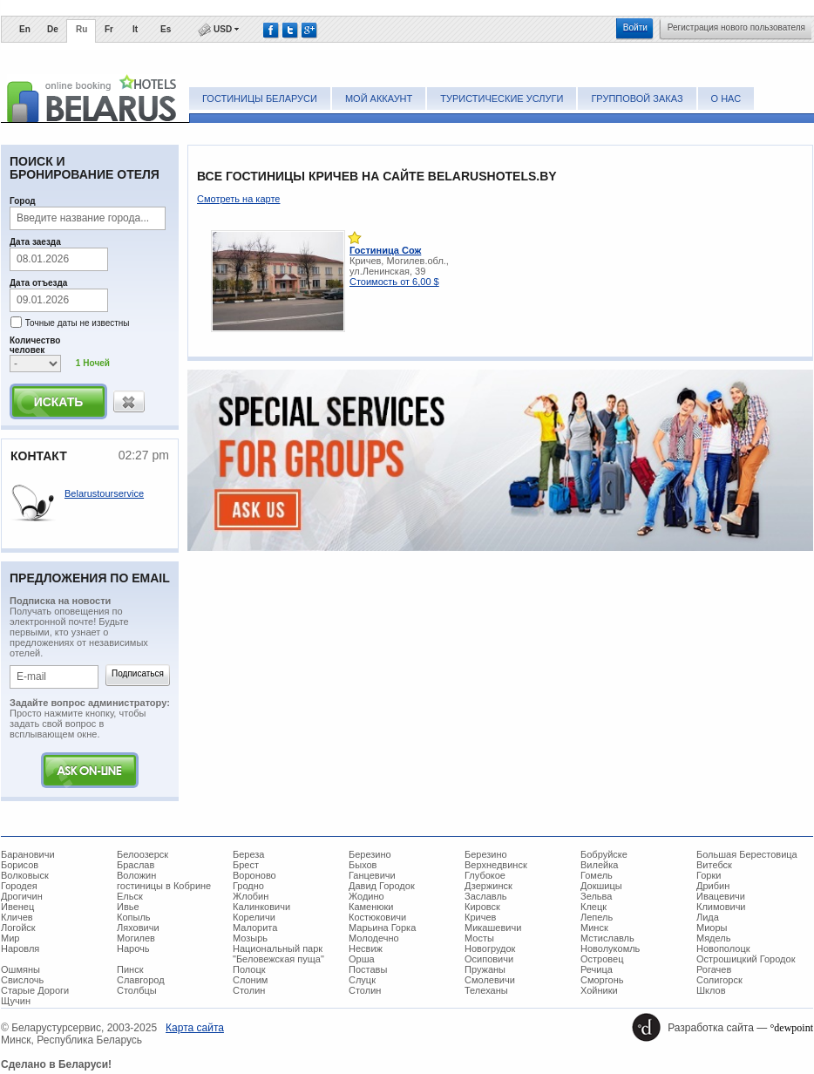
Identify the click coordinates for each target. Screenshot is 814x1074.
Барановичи (28, 854)
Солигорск (719, 980)
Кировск (482, 906)
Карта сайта (195, 1028)
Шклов (711, 990)
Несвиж (366, 948)
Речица (596, 969)
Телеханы (486, 990)
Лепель (596, 917)
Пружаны (485, 969)
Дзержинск (488, 885)
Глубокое (485, 875)
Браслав (135, 865)
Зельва (596, 896)
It (135, 29)
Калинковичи (261, 906)
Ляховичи (138, 927)
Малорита (255, 927)
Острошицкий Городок (745, 959)
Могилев (136, 938)
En (25, 29)
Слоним (250, 980)
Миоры (711, 927)
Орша (362, 959)
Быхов (362, 865)
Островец (601, 959)
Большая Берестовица (746, 854)
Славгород (141, 980)
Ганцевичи (372, 875)
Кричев (480, 917)
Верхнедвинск (496, 865)
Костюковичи (377, 917)
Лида (707, 917)
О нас (726, 98)
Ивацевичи (720, 896)
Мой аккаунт (378, 98)
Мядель (713, 938)
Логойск (18, 927)
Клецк (593, 906)
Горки (708, 875)
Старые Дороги (35, 990)
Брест (246, 865)
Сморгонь (601, 980)
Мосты (479, 938)
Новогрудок (490, 948)
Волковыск (25, 875)
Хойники (599, 990)
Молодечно (374, 938)
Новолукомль (610, 948)
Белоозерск (142, 854)
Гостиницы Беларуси (259, 98)
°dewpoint (791, 1028)
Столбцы (137, 990)
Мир (10, 938)
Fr (109, 29)
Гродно (248, 885)
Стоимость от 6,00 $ (394, 281)
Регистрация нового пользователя (736, 27)
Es (165, 29)
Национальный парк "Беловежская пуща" (278, 953)
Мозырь (250, 938)
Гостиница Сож (385, 250)
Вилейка (599, 865)
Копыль (134, 917)
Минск (594, 927)
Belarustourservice (104, 493)
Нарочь (133, 948)
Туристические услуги (501, 98)
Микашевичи (493, 927)
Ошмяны (20, 969)
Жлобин (250, 896)
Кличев (17, 917)
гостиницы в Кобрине (164, 885)
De (52, 29)
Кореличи (254, 917)
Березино (370, 854)
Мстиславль (607, 938)
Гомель (596, 875)
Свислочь (22, 980)
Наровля (20, 948)
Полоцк (249, 969)
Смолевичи (490, 980)
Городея (19, 885)
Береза (249, 854)
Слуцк (362, 980)
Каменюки (371, 906)
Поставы (368, 969)
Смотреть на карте (238, 199)
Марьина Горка (382, 927)
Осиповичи (489, 959)
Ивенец (17, 906)
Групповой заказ (636, 98)
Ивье (128, 906)
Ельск (130, 896)
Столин (249, 990)
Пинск (130, 969)
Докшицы (601, 885)
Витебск (714, 865)
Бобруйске (603, 854)
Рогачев (713, 969)
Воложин (136, 875)
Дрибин (712, 885)
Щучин (16, 1001)
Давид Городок (382, 885)
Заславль (486, 896)
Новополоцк (723, 948)
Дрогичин (22, 896)
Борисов (19, 865)
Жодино (366, 896)
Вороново (254, 875)
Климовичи (721, 906)
